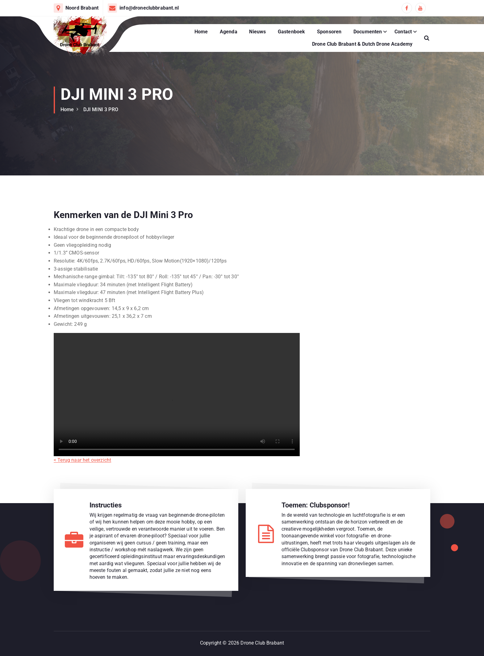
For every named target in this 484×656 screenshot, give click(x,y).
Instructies (106, 505)
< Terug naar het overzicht (82, 465)
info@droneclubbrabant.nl (149, 8)
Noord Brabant (81, 8)
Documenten (367, 32)
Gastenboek (291, 32)
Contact (403, 32)
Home (201, 32)
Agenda (228, 32)
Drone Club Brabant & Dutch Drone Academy (362, 44)
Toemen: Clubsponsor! (316, 505)
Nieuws (257, 32)
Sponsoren (329, 32)
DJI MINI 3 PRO (100, 109)
